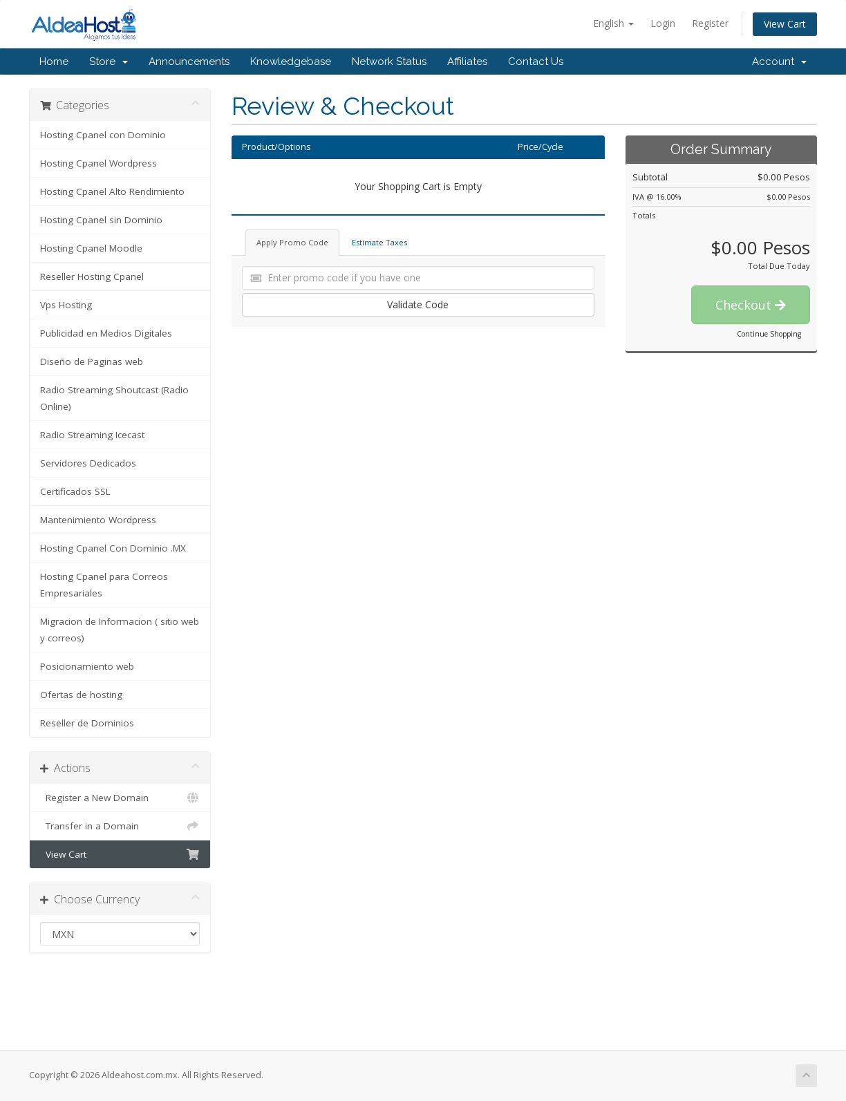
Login (662, 23)
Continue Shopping (769, 334)
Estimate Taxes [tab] (379, 242)
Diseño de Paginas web (91, 361)
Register (710, 23)
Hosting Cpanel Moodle (91, 248)
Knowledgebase (290, 61)
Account (779, 61)
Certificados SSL (75, 491)
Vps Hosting (66, 305)
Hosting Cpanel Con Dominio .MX (113, 548)
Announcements (189, 61)
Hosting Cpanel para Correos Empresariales (104, 584)
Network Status (389, 61)
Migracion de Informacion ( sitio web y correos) (119, 629)
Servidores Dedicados (88, 463)
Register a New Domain (120, 797)
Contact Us (535, 61)
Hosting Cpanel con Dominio (103, 135)
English (613, 23)
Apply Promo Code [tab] (292, 242)
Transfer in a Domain (120, 826)
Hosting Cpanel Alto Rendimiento (112, 191)
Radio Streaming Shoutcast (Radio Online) (114, 398)
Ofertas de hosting (81, 694)
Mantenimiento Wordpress (98, 520)
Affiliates (467, 61)
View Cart (785, 23)
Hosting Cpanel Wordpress (98, 163)
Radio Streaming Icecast (92, 435)
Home (53, 61)
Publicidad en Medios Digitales (106, 333)
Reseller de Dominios (87, 723)
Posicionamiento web (87, 666)
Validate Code (418, 304)
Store (108, 61)
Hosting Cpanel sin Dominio (101, 220)
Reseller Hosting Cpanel (92, 276)
